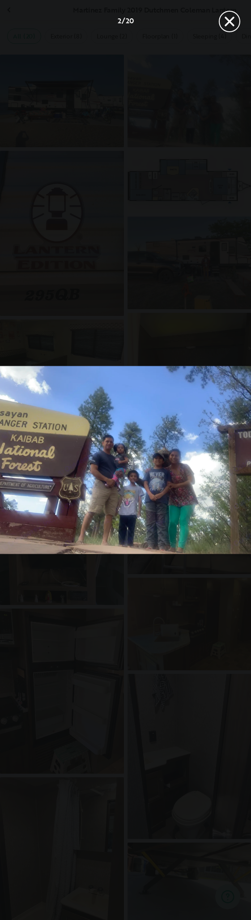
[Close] (229, 21)
